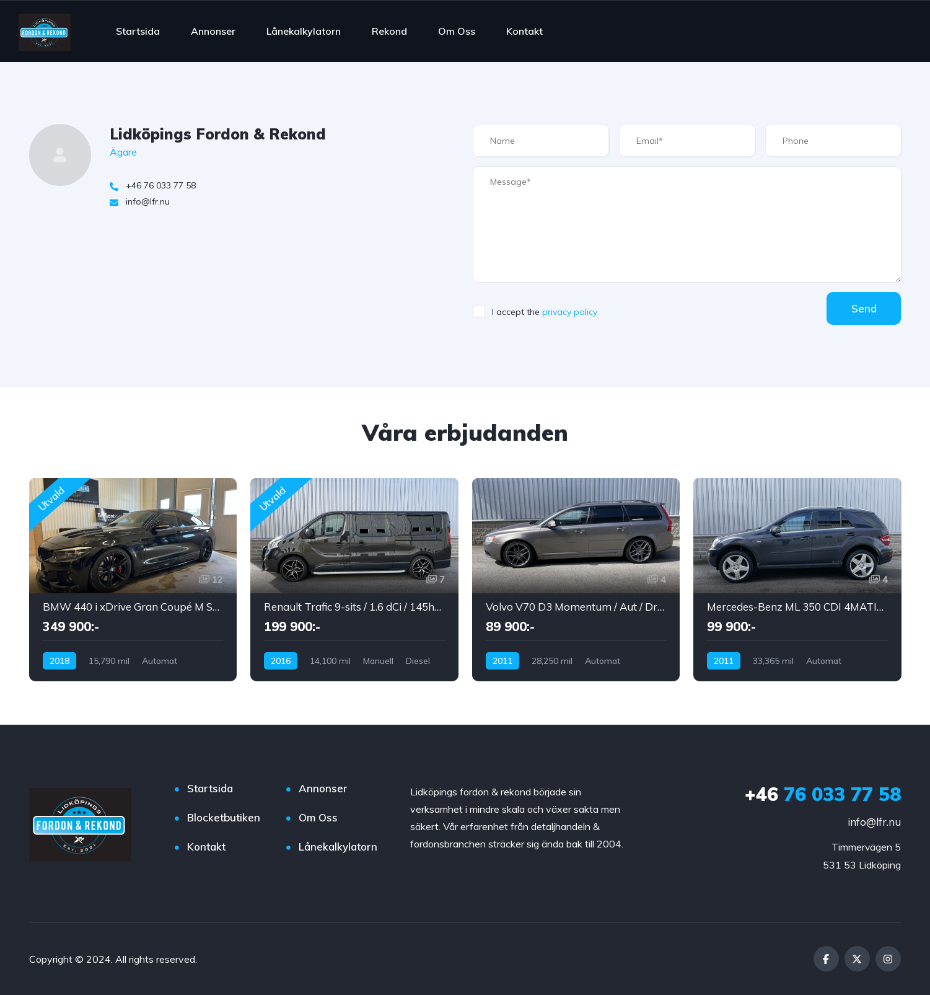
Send (863, 308)
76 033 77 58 (823, 794)
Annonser (213, 31)
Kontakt (524, 31)
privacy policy (569, 311)
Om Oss (456, 31)
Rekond (389, 31)
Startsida (138, 31)
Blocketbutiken (223, 817)
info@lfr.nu (874, 821)
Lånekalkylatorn (303, 31)
